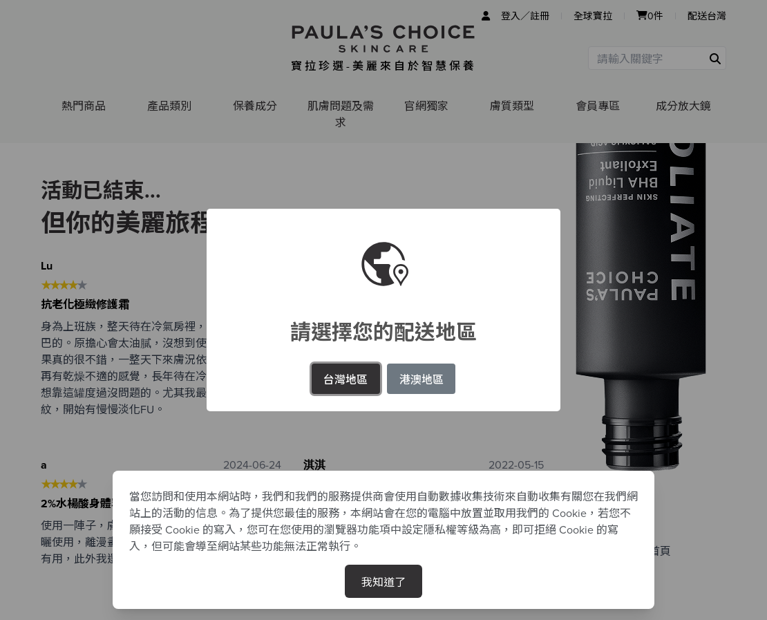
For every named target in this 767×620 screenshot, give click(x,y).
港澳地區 (421, 378)
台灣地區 (345, 378)
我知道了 (383, 581)
